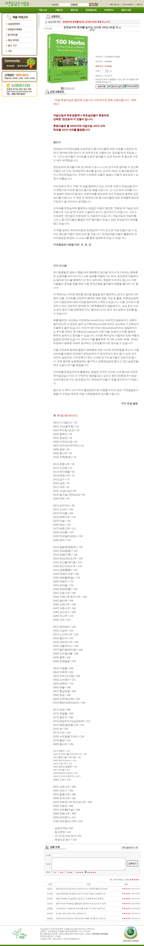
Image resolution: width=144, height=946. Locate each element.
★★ (61, 874)
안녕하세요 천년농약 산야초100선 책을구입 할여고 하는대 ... (81, 920)
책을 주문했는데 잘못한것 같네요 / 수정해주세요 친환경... (79, 900)
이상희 (58, 937)
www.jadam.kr (75, 238)
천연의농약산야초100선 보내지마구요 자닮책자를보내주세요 (81, 890)
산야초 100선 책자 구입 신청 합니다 (70, 915)
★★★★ (79, 874)
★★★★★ (91, 874)
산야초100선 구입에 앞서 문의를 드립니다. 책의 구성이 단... (80, 910)
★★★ (69, 874)
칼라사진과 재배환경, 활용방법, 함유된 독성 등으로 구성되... (81, 905)
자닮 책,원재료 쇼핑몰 (60, 930)
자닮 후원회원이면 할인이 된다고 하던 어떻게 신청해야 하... (80, 895)
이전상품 (48, 28)
